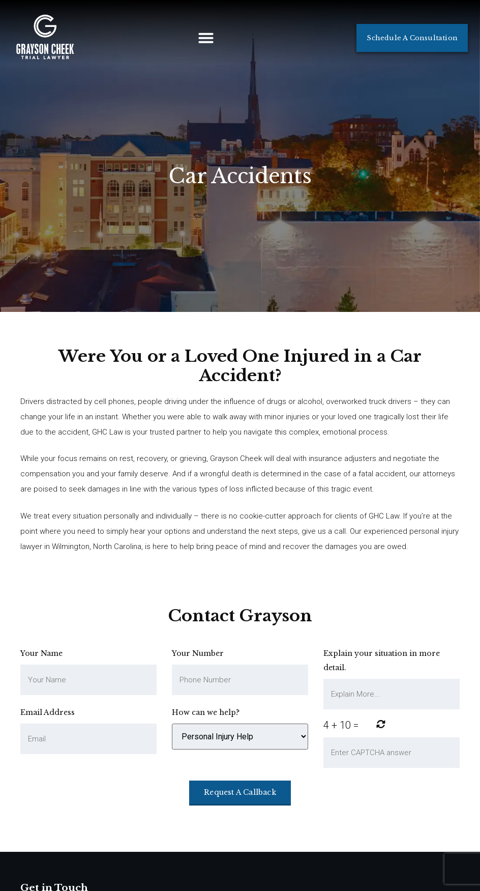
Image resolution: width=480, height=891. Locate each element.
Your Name (41, 653)
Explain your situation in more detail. (381, 660)
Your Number (198, 653)
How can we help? (205, 712)
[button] (206, 37)
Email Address (47, 712)
